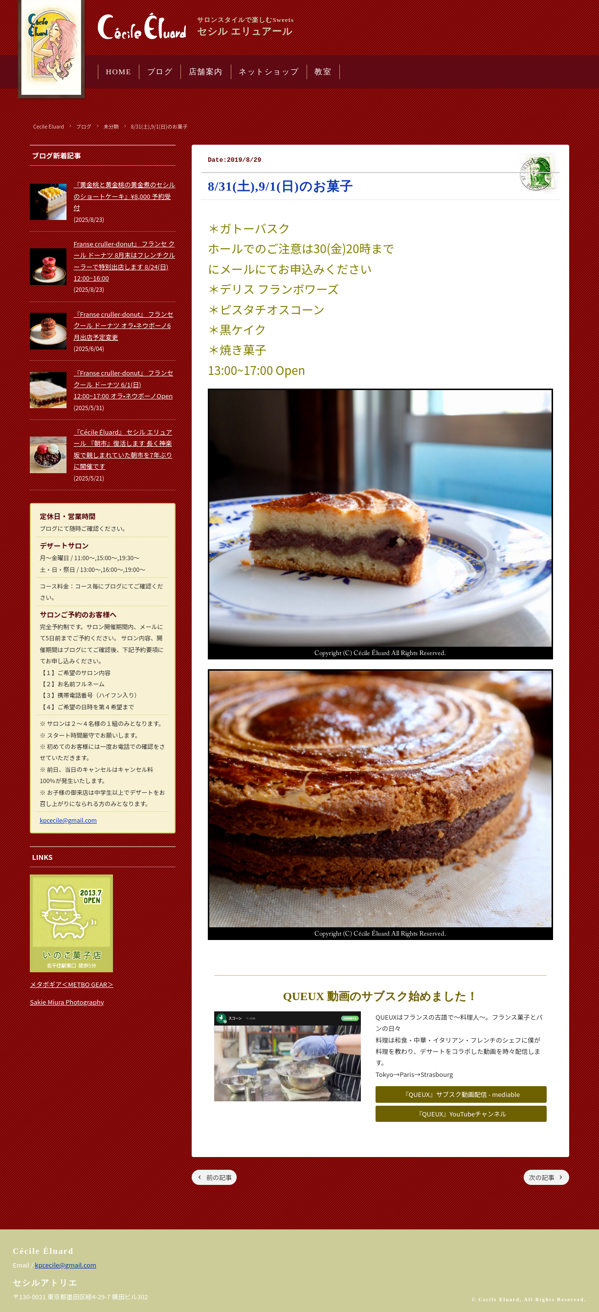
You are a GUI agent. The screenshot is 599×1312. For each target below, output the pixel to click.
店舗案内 (206, 71)
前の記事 (219, 1177)
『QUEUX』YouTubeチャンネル (461, 1113)
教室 (323, 71)
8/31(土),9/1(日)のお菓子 (159, 126)
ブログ (160, 71)
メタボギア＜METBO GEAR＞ (71, 984)
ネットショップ (269, 71)
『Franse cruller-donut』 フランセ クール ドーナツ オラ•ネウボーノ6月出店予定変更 (124, 325)
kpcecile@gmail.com (68, 820)
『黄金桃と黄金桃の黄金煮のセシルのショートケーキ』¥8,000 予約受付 (125, 196)
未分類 (111, 126)
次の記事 (542, 1177)
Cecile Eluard (48, 126)
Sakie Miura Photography (67, 1001)
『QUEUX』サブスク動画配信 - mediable (461, 1094)
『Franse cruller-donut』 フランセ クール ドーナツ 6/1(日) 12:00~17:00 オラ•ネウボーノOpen (124, 384)
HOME (119, 71)
